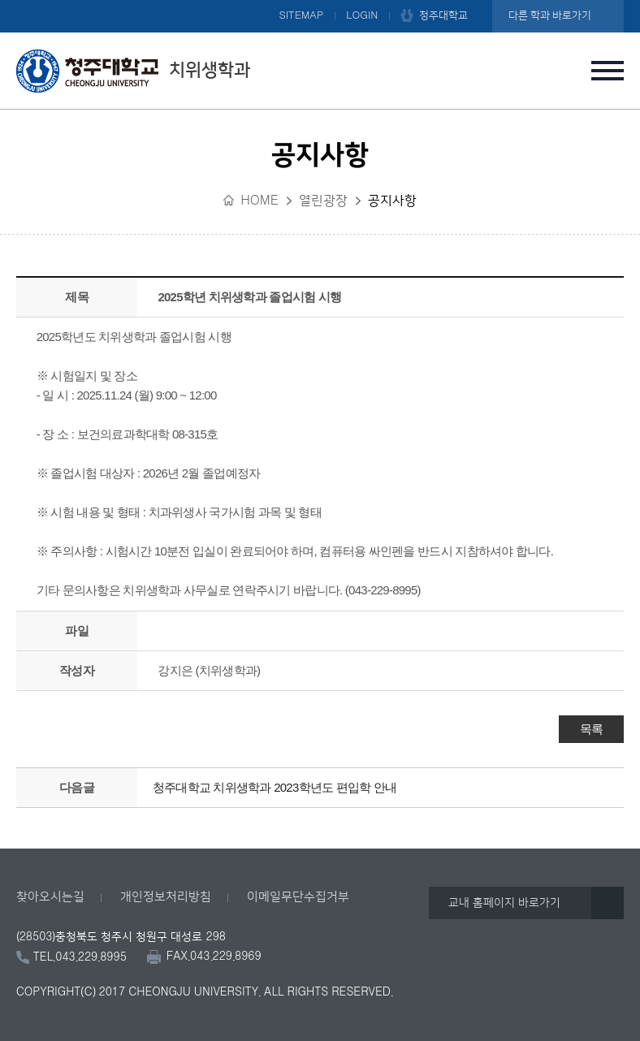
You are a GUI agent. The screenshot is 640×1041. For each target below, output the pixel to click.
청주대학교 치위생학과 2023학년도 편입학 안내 (275, 787)
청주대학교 (443, 15)
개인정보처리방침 (165, 897)
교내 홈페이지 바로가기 (504, 902)
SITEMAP (301, 15)
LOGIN (362, 15)
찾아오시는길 (50, 897)
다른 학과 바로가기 (549, 15)
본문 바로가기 (320, 1)
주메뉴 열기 (607, 70)
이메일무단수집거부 (298, 897)
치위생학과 (133, 71)
